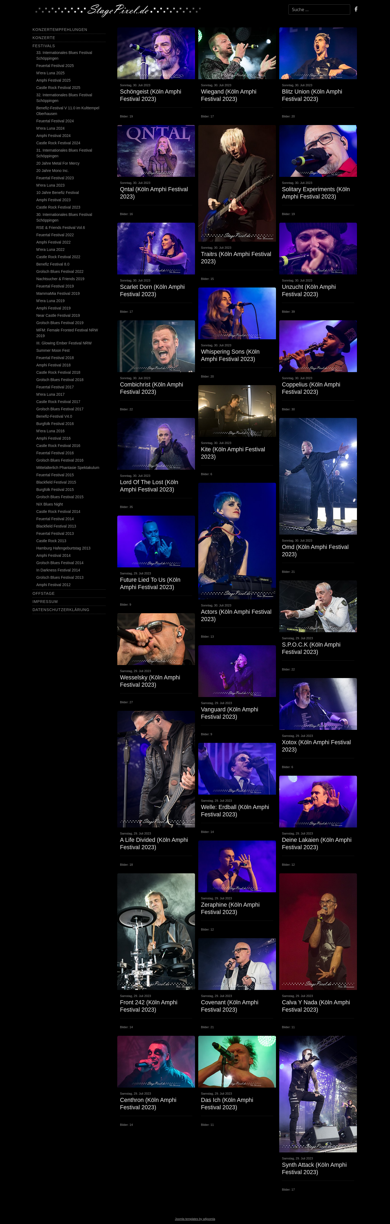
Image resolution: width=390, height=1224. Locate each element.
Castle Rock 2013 (51, 541)
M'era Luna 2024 (50, 128)
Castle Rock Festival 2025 (58, 87)
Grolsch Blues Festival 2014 (59, 563)
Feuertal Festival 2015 (55, 475)
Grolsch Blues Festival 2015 (59, 497)
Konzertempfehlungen (59, 29)
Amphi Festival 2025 (53, 80)
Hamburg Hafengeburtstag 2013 (63, 548)
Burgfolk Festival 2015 (55, 489)
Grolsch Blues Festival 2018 (59, 380)
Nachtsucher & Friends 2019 (60, 279)
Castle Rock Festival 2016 (58, 445)
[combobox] (319, 9)
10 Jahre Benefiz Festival (57, 192)
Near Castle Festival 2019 (58, 315)
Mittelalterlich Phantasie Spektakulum (67, 467)
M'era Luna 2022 (50, 249)
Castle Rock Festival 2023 (58, 207)
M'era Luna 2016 (50, 431)
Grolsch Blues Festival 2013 (59, 577)
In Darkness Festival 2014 (58, 570)
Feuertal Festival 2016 (55, 453)
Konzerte (43, 38)
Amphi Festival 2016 (53, 438)
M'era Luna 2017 (50, 394)
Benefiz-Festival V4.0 (54, 416)
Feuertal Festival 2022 (55, 235)
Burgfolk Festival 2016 (55, 423)
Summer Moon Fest (53, 350)
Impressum (45, 601)
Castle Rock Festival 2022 (58, 257)
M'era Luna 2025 (50, 73)
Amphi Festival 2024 (53, 135)
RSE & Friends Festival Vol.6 (60, 227)
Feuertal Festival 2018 (55, 358)
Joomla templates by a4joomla (195, 1218)
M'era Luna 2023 (50, 185)
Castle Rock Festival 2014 (58, 511)
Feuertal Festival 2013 (55, 533)
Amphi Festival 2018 (53, 365)
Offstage (43, 593)
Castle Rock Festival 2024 (58, 143)
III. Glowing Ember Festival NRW (64, 343)
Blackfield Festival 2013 (56, 526)
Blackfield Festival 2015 (56, 482)
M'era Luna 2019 (50, 301)
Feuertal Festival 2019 (55, 286)
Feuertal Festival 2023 (55, 178)
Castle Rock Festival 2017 (58, 402)
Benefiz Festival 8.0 (52, 264)
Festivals (43, 46)
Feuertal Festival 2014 (55, 519)
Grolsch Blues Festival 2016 (59, 460)
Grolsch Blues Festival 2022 (59, 271)
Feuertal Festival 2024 (55, 121)
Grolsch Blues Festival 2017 (59, 409)
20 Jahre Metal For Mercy (58, 163)
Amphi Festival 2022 (53, 242)
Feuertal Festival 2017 (55, 387)
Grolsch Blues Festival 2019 (59, 323)
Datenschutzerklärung (60, 610)
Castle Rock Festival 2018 (58, 372)
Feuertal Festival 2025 (55, 65)
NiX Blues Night (49, 504)
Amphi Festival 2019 (53, 308)
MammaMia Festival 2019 (58, 293)
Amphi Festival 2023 (53, 200)
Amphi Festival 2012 (53, 585)
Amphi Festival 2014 (53, 555)
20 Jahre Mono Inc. (52, 170)
